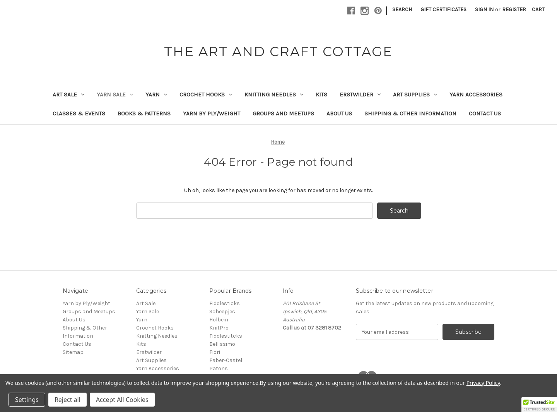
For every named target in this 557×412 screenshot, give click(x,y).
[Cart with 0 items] (538, 9)
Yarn (156, 94)
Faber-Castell (226, 360)
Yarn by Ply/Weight (211, 113)
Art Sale (68, 94)
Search (402, 9)
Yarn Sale (115, 94)
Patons (218, 368)
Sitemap (73, 352)
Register (514, 9)
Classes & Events (79, 113)
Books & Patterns (144, 113)
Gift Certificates (443, 9)
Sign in (484, 9)
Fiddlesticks (224, 303)
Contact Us (485, 113)
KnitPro (219, 327)
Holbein (218, 319)
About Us (339, 113)
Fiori (214, 352)
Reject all (67, 399)
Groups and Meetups (283, 113)
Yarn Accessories (475, 94)
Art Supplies (415, 94)
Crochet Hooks (205, 94)
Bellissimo (222, 344)
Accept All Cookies (122, 399)
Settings (27, 399)
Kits (321, 94)
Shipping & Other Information (410, 113)
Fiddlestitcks (225, 336)
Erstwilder (360, 94)
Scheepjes (222, 311)
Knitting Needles (273, 94)
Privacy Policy (483, 382)
